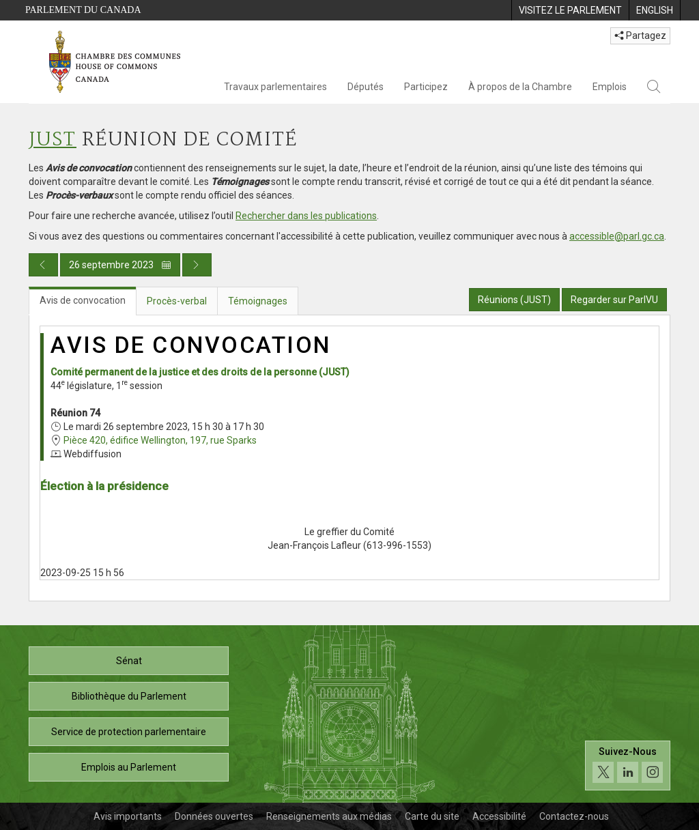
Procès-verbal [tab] (177, 301)
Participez (426, 86)
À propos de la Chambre (520, 86)
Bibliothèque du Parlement (129, 696)
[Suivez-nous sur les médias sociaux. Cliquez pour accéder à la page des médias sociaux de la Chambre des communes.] (627, 765)
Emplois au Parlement (128, 767)
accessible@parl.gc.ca (616, 236)
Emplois (610, 86)
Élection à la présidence (104, 486)
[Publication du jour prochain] (197, 264)
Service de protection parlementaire (128, 731)
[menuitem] (570, 10)
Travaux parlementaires (275, 86)
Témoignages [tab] (257, 301)
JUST (52, 140)
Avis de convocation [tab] (83, 300)
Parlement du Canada (83, 10)
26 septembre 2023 (120, 264)
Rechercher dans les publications (306, 215)
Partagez (640, 35)
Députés (365, 86)
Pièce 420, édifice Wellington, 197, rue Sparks (160, 440)
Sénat (129, 660)
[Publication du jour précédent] (43, 264)
